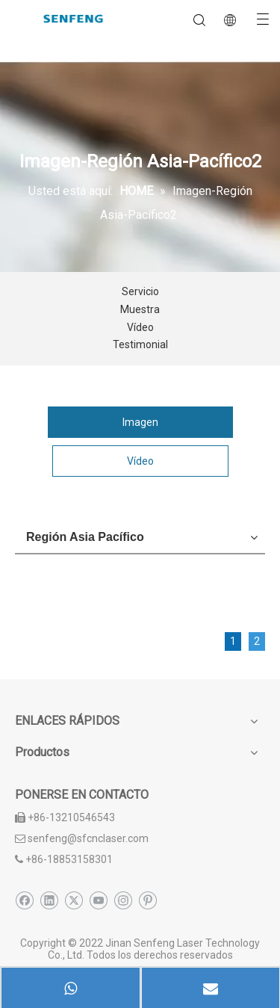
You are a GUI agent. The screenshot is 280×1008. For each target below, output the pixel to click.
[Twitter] (73, 900)
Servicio (140, 291)
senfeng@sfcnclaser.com (88, 838)
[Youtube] (98, 900)
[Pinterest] (147, 900)
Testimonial (140, 344)
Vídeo (140, 327)
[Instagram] (122, 900)
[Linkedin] (49, 900)
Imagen (140, 422)
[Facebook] (24, 900)
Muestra (140, 309)
